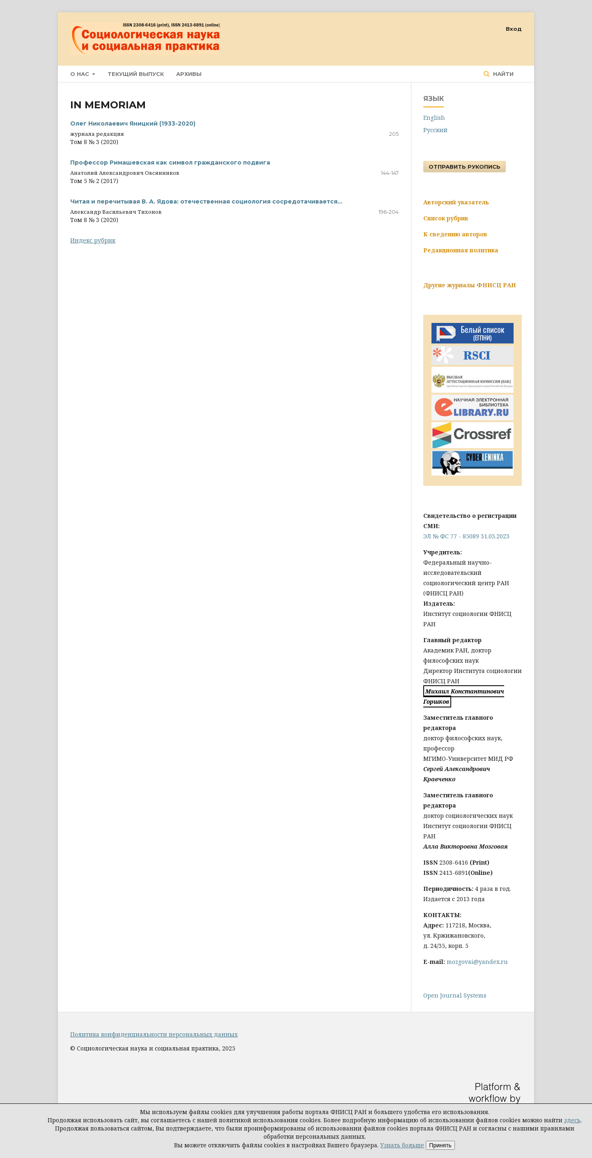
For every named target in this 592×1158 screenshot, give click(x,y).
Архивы (189, 74)
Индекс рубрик (92, 240)
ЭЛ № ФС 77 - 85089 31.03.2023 (466, 536)
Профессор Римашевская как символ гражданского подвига (170, 162)
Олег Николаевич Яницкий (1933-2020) (132, 123)
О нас (80, 74)
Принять (440, 1145)
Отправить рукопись (464, 166)
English (434, 117)
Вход (514, 28)
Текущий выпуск (136, 74)
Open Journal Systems (454, 995)
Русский (435, 130)
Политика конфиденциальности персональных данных (154, 1034)
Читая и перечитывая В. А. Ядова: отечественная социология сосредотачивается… (206, 201)
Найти (502, 74)
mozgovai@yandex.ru (477, 962)
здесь (572, 1120)
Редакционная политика (460, 250)
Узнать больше (402, 1145)
